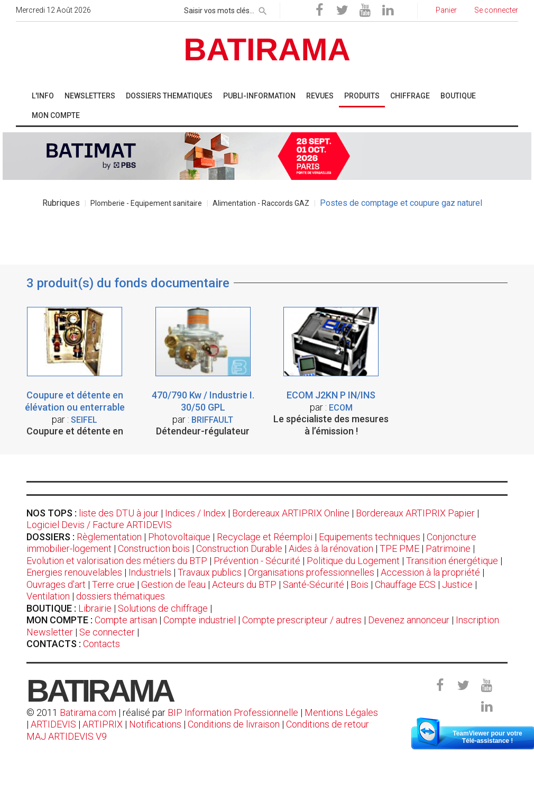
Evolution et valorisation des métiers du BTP (116, 560)
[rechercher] (262, 9)
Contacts (101, 643)
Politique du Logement (353, 560)
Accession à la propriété (430, 572)
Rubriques (61, 203)
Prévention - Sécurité (257, 560)
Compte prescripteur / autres (302, 619)
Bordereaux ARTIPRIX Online (290, 513)
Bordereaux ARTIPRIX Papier (415, 513)
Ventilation (48, 596)
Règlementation (109, 536)
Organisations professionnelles (311, 572)
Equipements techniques (369, 536)
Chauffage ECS (405, 584)
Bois (360, 584)
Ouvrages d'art (56, 584)
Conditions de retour (327, 724)
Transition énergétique (452, 560)
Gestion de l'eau (173, 584)
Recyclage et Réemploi (264, 536)
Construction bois (154, 548)
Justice (457, 584)
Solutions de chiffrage (163, 608)
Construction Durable (239, 548)
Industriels (149, 572)
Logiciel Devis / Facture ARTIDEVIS (99, 524)
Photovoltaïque (179, 536)
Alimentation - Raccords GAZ (261, 203)
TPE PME (399, 548)
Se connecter (107, 632)
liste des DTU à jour (119, 513)
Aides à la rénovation (331, 548)
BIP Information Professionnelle (233, 712)
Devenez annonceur (408, 619)
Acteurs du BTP (244, 584)
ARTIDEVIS (53, 724)
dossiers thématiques (120, 596)
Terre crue (113, 584)
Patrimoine (448, 548)
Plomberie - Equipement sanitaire (146, 203)
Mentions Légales (341, 712)
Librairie (95, 608)
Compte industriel (199, 619)
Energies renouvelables (74, 572)
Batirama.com (88, 712)
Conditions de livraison (234, 724)
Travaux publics (210, 572)
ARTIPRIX (102, 724)
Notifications (156, 724)
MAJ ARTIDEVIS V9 (66, 736)
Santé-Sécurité (313, 584)
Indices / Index (195, 513)
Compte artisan (126, 619)
